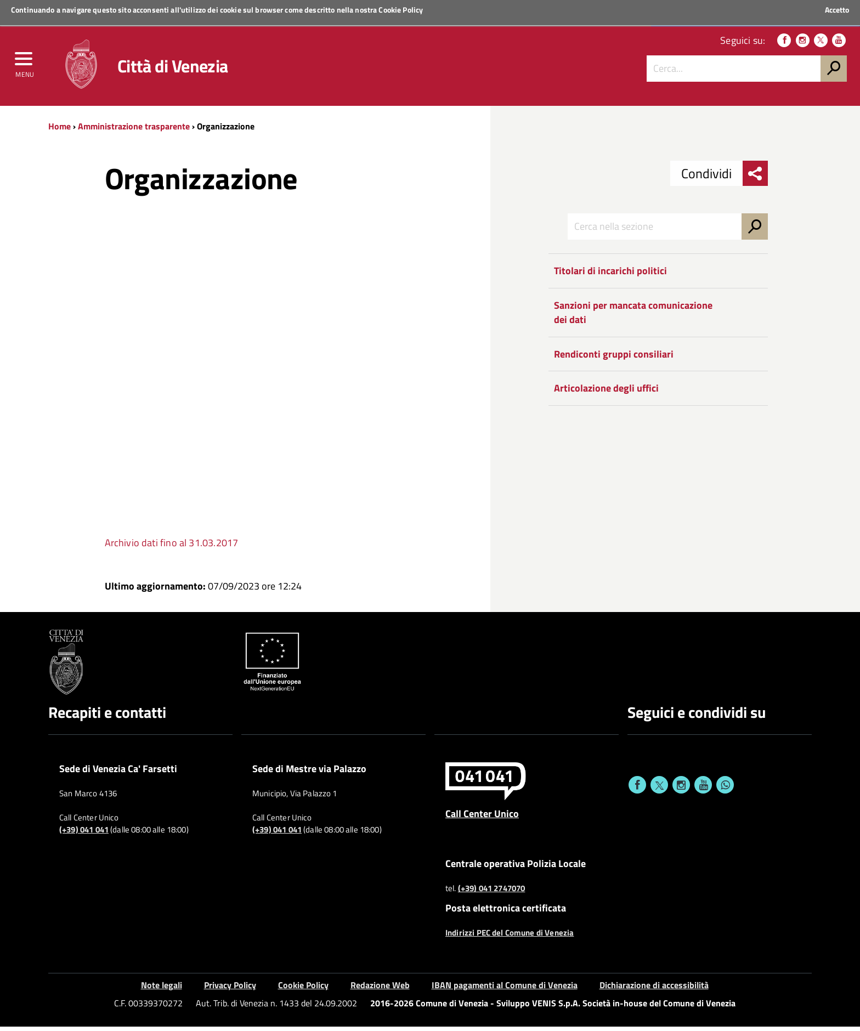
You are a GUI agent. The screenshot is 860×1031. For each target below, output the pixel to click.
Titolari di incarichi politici (610, 275)
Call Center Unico (482, 817)
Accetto (837, 9)
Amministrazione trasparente (134, 130)
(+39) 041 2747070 (491, 893)
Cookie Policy (400, 9)
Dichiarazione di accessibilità (654, 988)
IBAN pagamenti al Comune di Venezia (505, 988)
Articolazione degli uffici (606, 392)
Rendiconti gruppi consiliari (614, 357)
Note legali (161, 988)
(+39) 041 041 (84, 834)
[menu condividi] (755, 177)
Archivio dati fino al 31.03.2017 (172, 547)
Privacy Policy (230, 988)
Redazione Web (380, 988)
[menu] (25, 64)
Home (59, 130)
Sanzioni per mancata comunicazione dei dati (633, 316)
